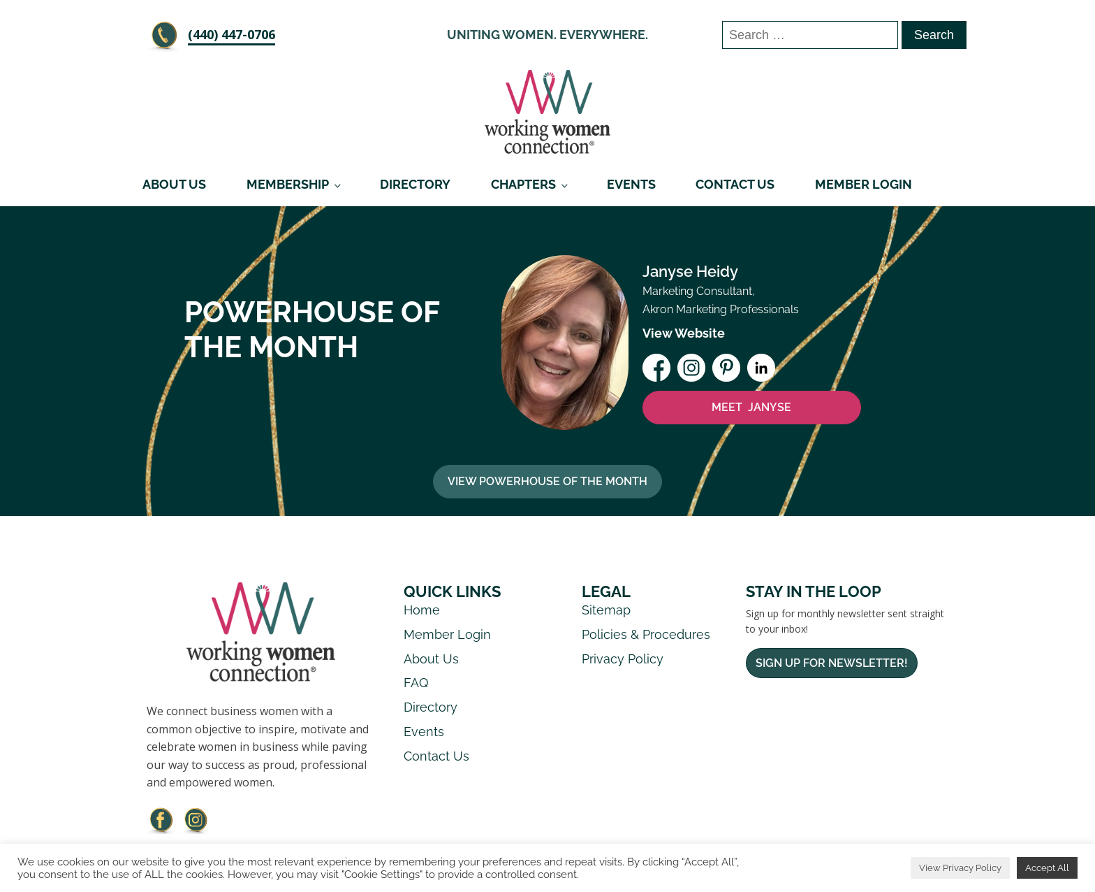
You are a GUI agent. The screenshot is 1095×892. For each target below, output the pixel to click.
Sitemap (606, 610)
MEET (751, 407)
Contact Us (735, 184)
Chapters (523, 184)
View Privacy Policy (960, 868)
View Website (683, 333)
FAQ (416, 682)
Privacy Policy (622, 659)
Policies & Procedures (646, 634)
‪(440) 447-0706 (231, 34)
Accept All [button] (1047, 868)
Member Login (863, 184)
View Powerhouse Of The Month (547, 481)
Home (422, 610)
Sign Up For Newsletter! (832, 663)
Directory (415, 184)
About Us (174, 184)
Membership (288, 184)
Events (631, 184)
